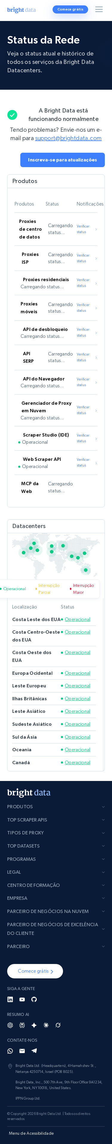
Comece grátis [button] (70, 9)
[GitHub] (34, 999)
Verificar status (87, 229)
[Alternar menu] (100, 10)
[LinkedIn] (10, 999)
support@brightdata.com (68, 138)
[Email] (22, 1051)
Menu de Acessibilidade (31, 1133)
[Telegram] (34, 1051)
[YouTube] (22, 999)
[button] (62, 160)
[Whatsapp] (10, 1051)
